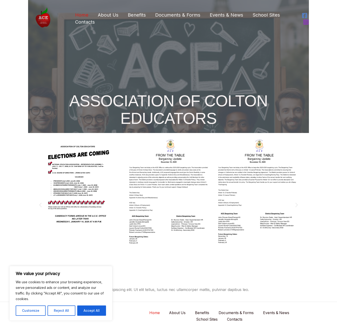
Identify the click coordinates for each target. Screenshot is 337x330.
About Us (108, 15)
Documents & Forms (177, 15)
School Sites (266, 15)
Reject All (61, 310)
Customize (30, 310)
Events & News (226, 15)
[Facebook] (305, 15)
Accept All (92, 310)
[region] (60, 293)
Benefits (137, 15)
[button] (40, 205)
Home (81, 15)
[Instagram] (306, 22)
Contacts (85, 22)
